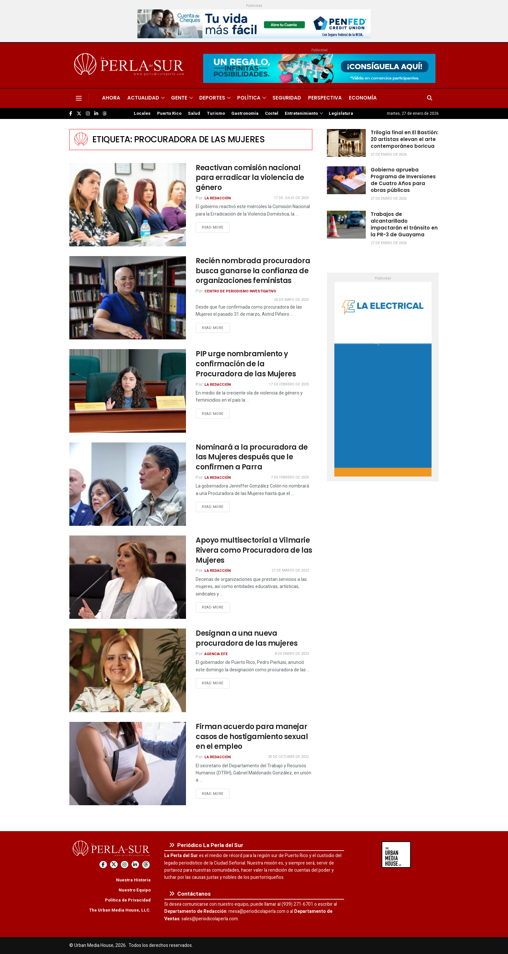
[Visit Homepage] (130, 65)
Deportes (212, 97)
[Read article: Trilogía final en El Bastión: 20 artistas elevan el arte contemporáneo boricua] (346, 143)
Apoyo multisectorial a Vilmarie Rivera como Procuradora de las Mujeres (254, 550)
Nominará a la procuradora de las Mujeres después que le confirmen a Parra (252, 457)
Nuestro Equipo (135, 890)
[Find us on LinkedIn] (96, 113)
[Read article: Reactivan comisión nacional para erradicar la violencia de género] (127, 204)
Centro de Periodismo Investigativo (240, 291)
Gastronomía (245, 113)
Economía (363, 97)
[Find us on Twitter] (79, 113)
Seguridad (286, 97)
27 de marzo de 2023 (290, 570)
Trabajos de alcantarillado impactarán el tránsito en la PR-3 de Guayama (404, 224)
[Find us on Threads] (105, 113)
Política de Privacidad (128, 900)
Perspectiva (325, 97)
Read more (216, 227)
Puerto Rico (169, 113)
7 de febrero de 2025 (290, 477)
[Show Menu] (79, 98)
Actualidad (143, 97)
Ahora (111, 97)
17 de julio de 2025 (291, 198)
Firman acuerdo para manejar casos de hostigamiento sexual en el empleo (252, 737)
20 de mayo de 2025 (291, 299)
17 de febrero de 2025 (289, 384)
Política (248, 97)
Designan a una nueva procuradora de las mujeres (247, 638)
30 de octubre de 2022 (288, 757)
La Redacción (217, 198)
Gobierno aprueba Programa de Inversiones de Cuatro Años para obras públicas (403, 180)
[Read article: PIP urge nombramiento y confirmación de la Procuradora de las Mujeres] (127, 390)
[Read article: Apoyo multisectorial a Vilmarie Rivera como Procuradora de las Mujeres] (127, 577)
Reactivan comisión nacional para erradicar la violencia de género (250, 178)
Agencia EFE (216, 654)
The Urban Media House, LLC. (120, 910)
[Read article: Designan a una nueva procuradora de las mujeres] (127, 670)
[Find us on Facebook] (70, 113)
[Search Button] (429, 98)
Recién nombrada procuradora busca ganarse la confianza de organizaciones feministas (253, 271)
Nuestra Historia (133, 880)
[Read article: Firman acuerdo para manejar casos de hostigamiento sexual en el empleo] (127, 763)
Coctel (271, 113)
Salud (194, 113)
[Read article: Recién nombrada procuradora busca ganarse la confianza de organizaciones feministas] (127, 297)
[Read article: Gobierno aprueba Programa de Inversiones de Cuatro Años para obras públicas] (346, 180)
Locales (142, 113)
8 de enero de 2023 (292, 653)
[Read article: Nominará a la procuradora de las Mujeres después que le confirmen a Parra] (127, 484)
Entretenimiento (301, 113)
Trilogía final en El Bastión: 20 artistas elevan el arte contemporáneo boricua (404, 139)
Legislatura (341, 113)
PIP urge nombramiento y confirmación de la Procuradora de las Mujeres (246, 364)
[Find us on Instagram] (88, 113)
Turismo (216, 113)
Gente (179, 97)
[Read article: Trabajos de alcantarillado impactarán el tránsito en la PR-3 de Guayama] (346, 225)
